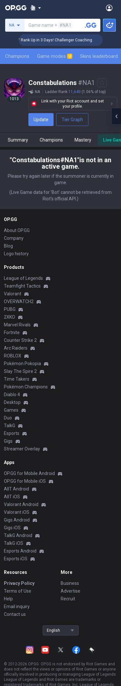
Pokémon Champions (26, 386)
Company (14, 238)
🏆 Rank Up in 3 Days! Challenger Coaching (62, 40)
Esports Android (20, 551)
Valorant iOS (16, 512)
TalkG (9, 425)
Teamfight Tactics (22, 286)
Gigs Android (17, 519)
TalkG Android (18, 535)
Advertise (70, 591)
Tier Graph (72, 119)
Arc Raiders (15, 348)
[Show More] (35, 7)
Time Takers (16, 379)
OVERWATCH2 (19, 301)
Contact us (15, 614)
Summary (18, 139)
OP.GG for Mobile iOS (25, 481)
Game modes (54, 56)
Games (11, 410)
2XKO (9, 317)
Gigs (8, 441)
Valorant (12, 293)
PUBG (9, 309)
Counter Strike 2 (20, 340)
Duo (8, 417)
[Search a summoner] (90, 25)
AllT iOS (12, 496)
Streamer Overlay (22, 448)
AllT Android (16, 488)
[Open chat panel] (116, 116)
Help (8, 598)
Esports (11, 433)
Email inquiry (17, 606)
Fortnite (12, 332)
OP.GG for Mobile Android (29, 473)
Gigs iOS (12, 527)
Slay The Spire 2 (20, 371)
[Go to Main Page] (15, 7)
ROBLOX (12, 355)
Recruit (68, 598)
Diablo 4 (12, 394)
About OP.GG (17, 230)
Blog (8, 245)
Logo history (16, 253)
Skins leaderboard (99, 56)
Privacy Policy (19, 583)
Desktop (12, 402)
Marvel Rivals (17, 324)
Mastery (83, 139)
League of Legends (23, 278)
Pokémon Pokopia (22, 363)
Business (70, 583)
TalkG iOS (13, 543)
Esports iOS (15, 558)
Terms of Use (17, 591)
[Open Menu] (109, 7)
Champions (17, 56)
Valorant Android (21, 504)
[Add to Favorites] (101, 82)
